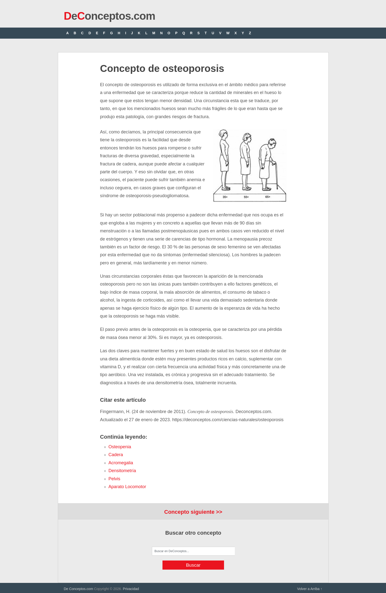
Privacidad (131, 589)
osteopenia (120, 446)
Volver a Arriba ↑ (309, 589)
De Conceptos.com (78, 589)
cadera (116, 454)
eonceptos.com (109, 16)
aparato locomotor (127, 486)
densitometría (122, 470)
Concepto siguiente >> (193, 512)
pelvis (114, 478)
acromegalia (121, 462)
